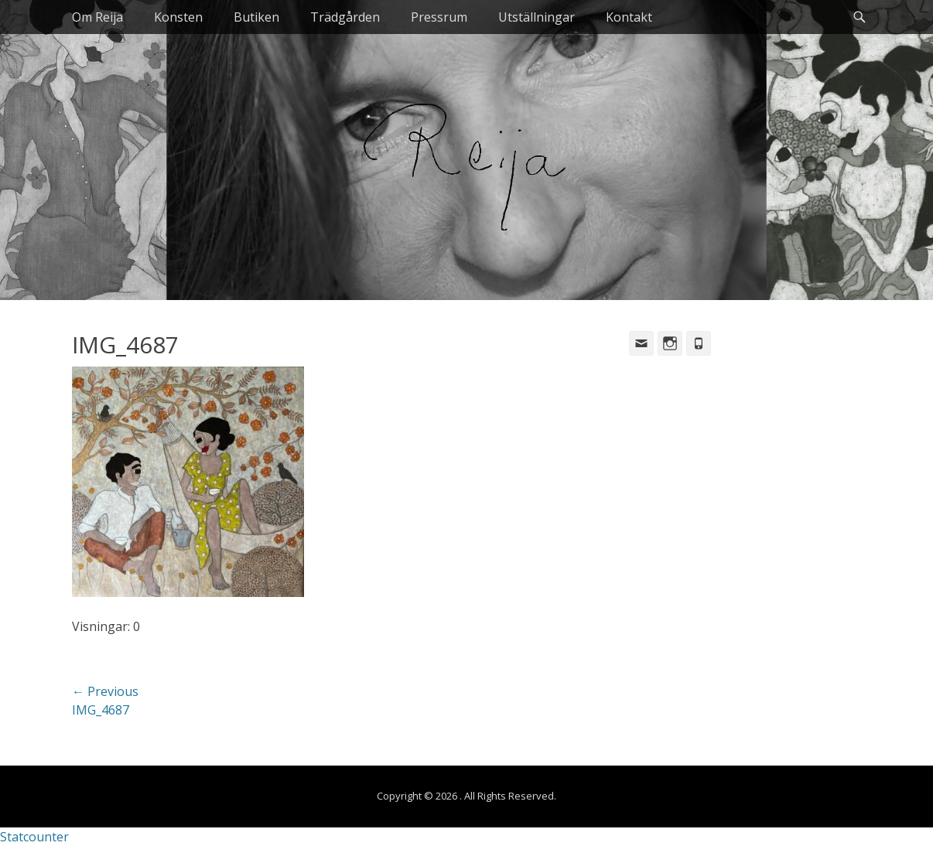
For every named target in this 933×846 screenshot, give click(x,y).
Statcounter (34, 836)
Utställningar (536, 17)
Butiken (256, 17)
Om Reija (97, 17)
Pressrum (439, 17)
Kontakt (629, 17)
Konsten (178, 17)
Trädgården (345, 17)
